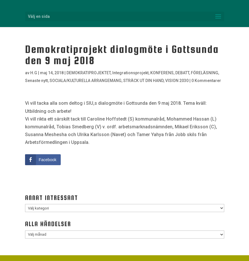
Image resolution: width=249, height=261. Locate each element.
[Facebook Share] (43, 159)
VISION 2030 (177, 80)
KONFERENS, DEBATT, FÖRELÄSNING (184, 73)
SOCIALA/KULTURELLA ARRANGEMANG (85, 80)
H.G (33, 73)
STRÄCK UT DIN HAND (143, 80)
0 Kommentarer (206, 80)
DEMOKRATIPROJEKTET (88, 73)
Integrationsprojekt (130, 73)
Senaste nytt (36, 80)
